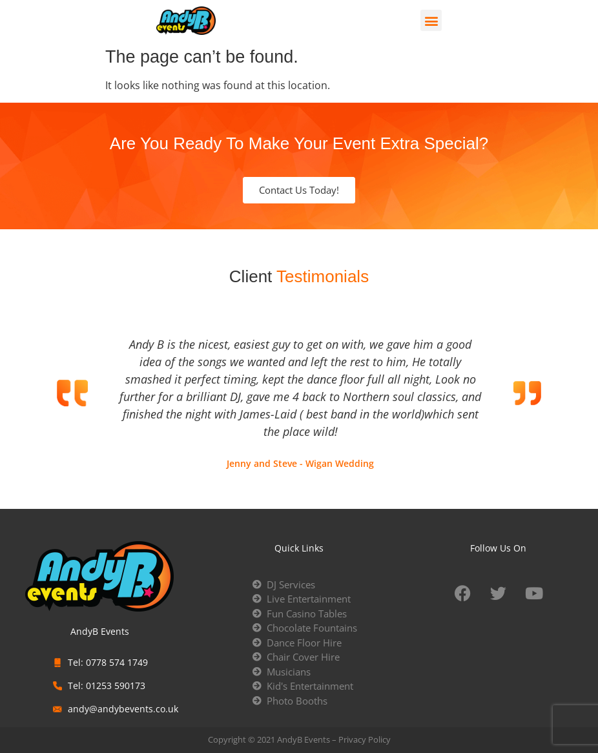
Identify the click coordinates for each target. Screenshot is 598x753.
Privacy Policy (364, 739)
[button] (431, 20)
